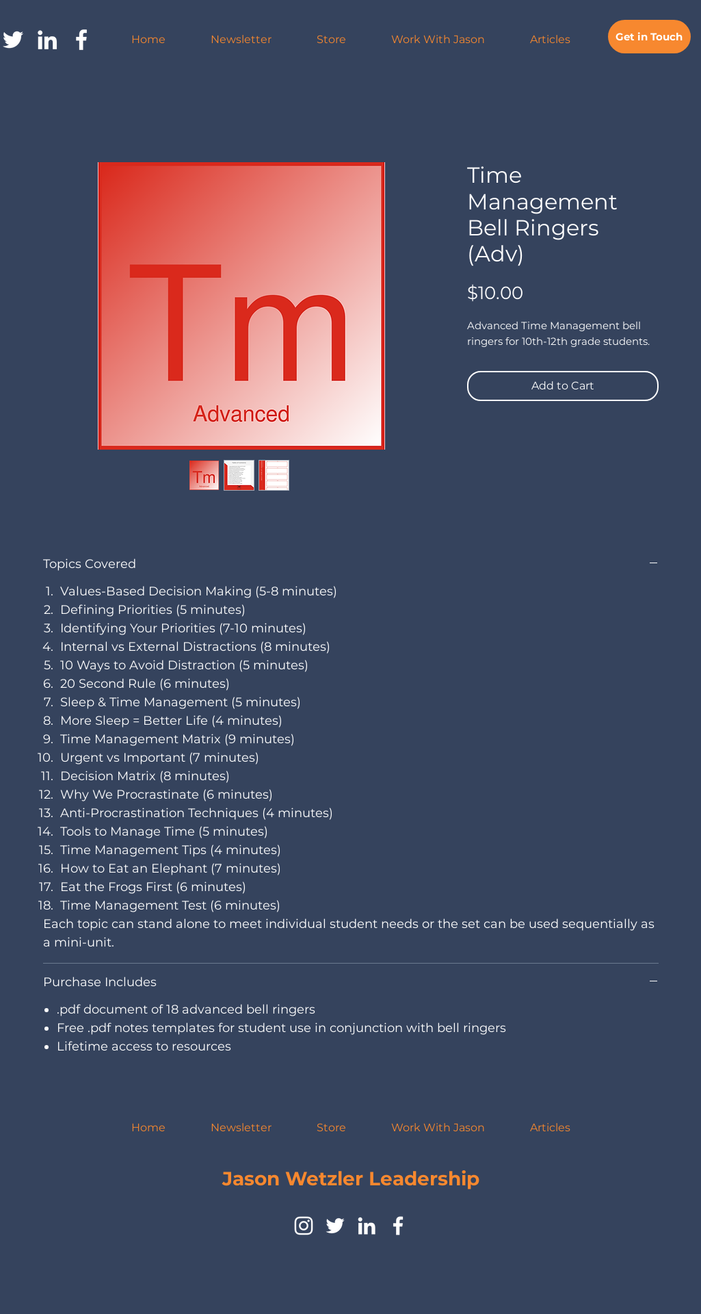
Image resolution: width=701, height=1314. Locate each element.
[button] (438, 40)
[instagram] (303, 1225)
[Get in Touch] (649, 36)
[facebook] (81, 39)
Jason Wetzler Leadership (350, 1178)
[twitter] (335, 1225)
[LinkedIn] (47, 39)
